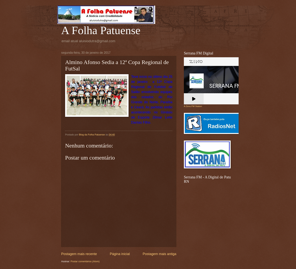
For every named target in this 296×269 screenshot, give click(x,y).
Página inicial (120, 254)
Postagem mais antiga (159, 254)
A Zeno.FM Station (193, 106)
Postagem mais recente (79, 254)
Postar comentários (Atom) (85, 261)
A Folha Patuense (100, 30)
